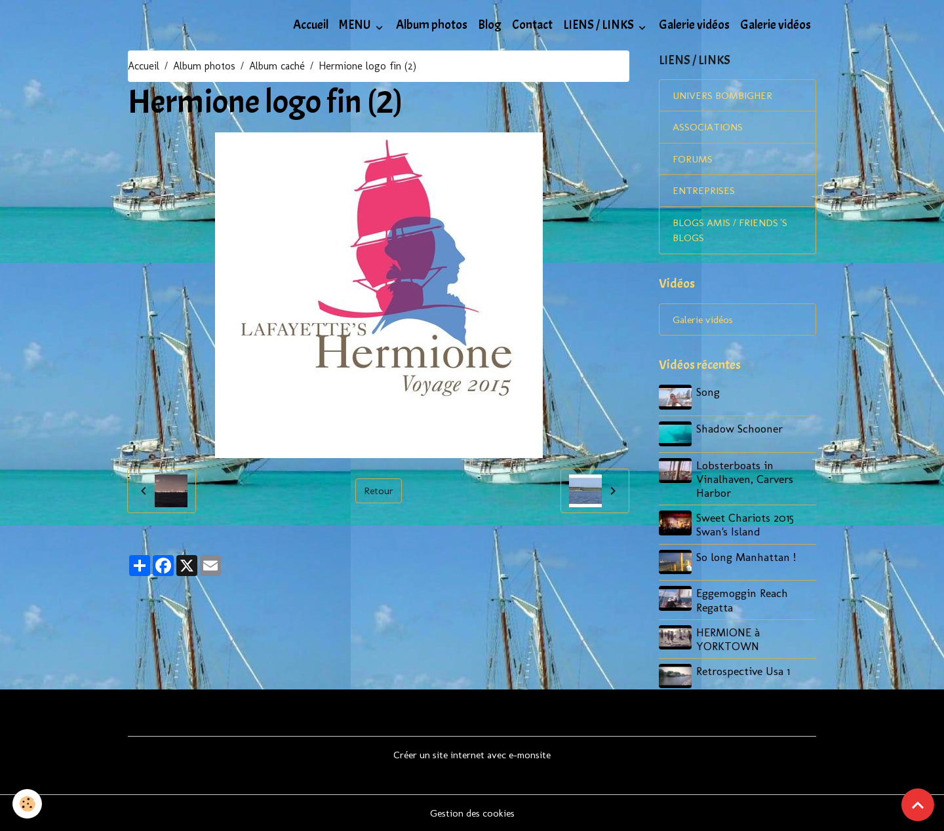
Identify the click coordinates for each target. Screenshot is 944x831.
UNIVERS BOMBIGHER (724, 96)
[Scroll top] (917, 804)
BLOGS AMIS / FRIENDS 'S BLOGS (732, 232)
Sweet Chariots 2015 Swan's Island (746, 525)
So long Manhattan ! (746, 557)
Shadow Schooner (740, 430)
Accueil (310, 25)
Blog (490, 25)
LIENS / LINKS (599, 25)
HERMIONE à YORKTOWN (728, 639)
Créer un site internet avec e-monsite (472, 754)
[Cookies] (28, 804)
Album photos (431, 25)
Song (708, 395)
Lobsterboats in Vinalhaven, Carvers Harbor (745, 480)
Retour (378, 490)
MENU (356, 25)
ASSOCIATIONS (708, 128)
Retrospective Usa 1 (744, 671)
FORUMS (693, 160)
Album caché (277, 66)
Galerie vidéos (694, 25)
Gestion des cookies (472, 812)
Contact (532, 25)
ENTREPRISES (704, 192)
